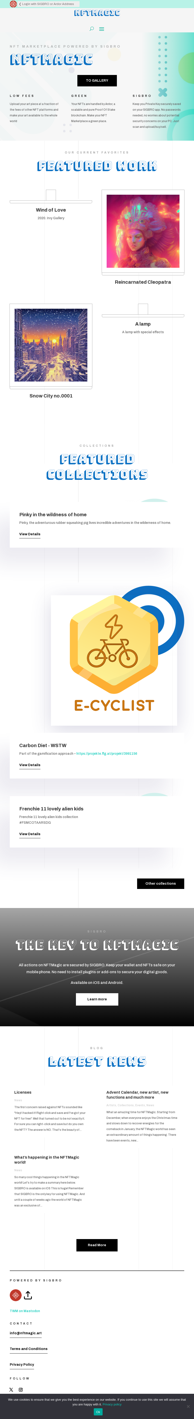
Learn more (97, 999)
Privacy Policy (22, 1364)
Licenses (22, 1092)
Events (140, 1105)
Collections (126, 1105)
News (18, 1100)
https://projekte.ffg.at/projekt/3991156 (106, 753)
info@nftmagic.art (26, 1333)
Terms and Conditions (29, 1349)
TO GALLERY (97, 80)
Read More (97, 1245)
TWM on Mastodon (25, 1311)
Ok (98, 1412)
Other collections (160, 883)
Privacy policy (112, 1404)
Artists (111, 1105)
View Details (29, 534)
